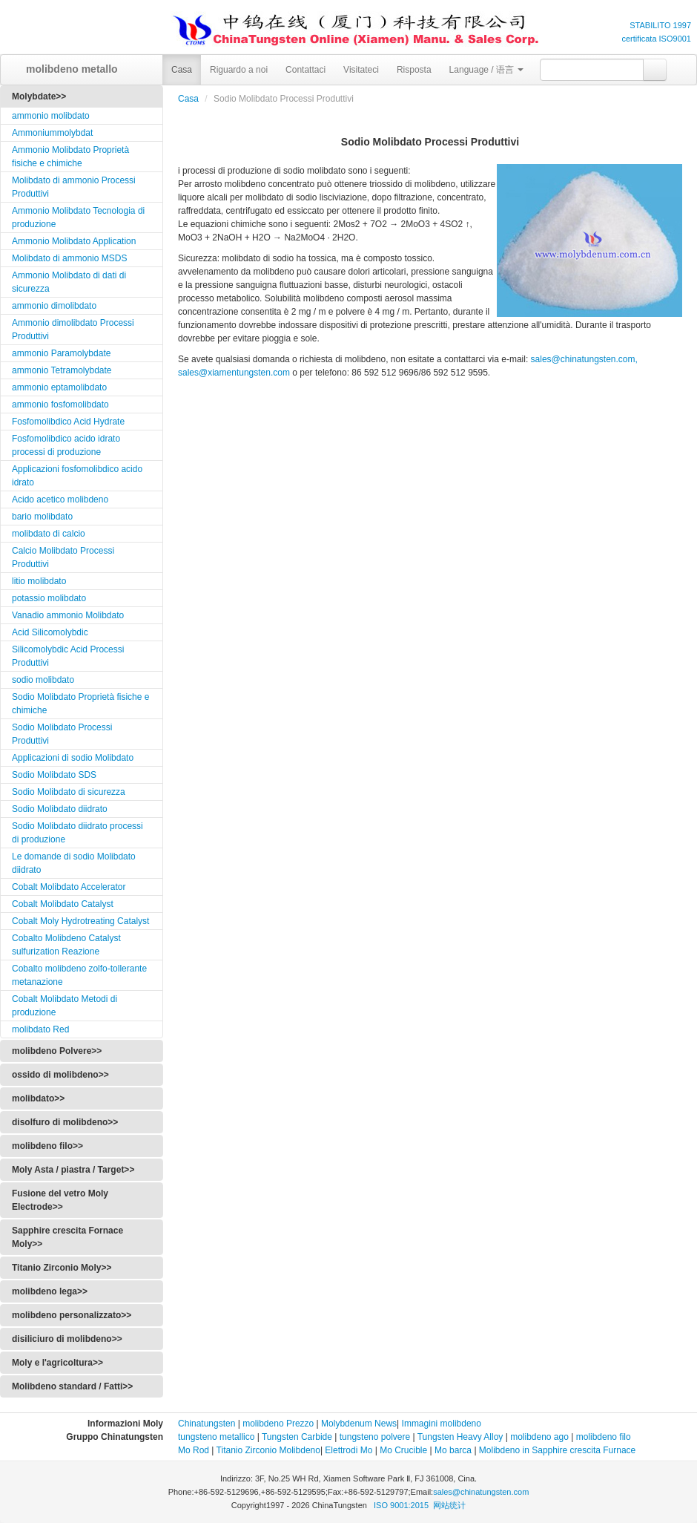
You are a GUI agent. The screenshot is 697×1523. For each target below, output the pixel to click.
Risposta (414, 70)
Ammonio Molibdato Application (74, 241)
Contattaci (305, 70)
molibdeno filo (603, 1437)
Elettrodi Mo (348, 1450)
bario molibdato (42, 516)
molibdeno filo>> (47, 1146)
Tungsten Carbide (297, 1437)
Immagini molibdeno (441, 1423)
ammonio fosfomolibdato (60, 404)
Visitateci (361, 70)
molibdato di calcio (48, 533)
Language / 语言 (486, 70)
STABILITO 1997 (660, 25)
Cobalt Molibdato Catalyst (62, 904)
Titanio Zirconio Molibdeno (268, 1450)
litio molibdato (39, 581)
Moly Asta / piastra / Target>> (73, 1170)
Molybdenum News (359, 1423)
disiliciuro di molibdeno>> (67, 1339)
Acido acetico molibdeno (60, 499)
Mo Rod (193, 1450)
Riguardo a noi (239, 70)
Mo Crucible (403, 1450)
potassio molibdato (49, 598)
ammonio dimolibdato (54, 306)
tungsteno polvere (375, 1437)
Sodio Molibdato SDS (54, 775)
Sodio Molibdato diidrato (60, 809)
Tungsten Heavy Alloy (460, 1437)
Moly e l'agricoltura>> (57, 1362)
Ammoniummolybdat (52, 133)
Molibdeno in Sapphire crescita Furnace (557, 1450)
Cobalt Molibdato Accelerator (68, 887)
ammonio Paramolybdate (61, 353)
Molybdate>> (39, 96)
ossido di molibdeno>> (60, 1075)
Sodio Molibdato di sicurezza (68, 792)
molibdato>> (38, 1098)
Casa (181, 70)
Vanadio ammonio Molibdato (68, 615)
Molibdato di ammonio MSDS (69, 258)
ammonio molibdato (51, 116)
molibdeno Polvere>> (57, 1051)
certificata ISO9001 (656, 38)
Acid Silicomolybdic (50, 632)
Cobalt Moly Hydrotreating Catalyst (80, 921)
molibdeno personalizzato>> (71, 1315)
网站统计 (449, 1505)
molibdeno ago (538, 1437)
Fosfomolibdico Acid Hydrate (68, 421)
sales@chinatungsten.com (481, 1491)
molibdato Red (40, 1029)
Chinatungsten (206, 1423)
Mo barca (453, 1450)
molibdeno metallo (67, 69)
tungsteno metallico (216, 1437)
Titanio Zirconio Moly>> (61, 1267)
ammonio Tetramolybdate (62, 370)
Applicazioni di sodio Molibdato (72, 758)
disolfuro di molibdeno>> (65, 1122)
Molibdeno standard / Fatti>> (72, 1386)
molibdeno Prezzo (278, 1423)
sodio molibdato (43, 680)
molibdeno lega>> (49, 1291)
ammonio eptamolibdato (59, 387)
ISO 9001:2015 (402, 1505)
